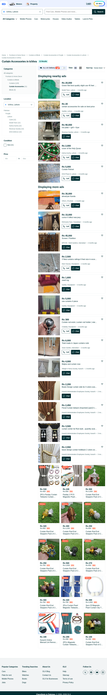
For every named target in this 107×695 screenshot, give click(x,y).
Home (4, 55)
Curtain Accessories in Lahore (76, 55)
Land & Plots (88, 19)
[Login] (88, 3)
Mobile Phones (26, 19)
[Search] (98, 11)
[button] (52, 68)
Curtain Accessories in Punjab (53, 55)
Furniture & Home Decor (17, 55)
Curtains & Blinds (34, 55)
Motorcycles (45, 19)
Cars (36, 19)
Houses (56, 19)
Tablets (77, 19)
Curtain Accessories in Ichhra (11, 58)
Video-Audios (66, 19)
